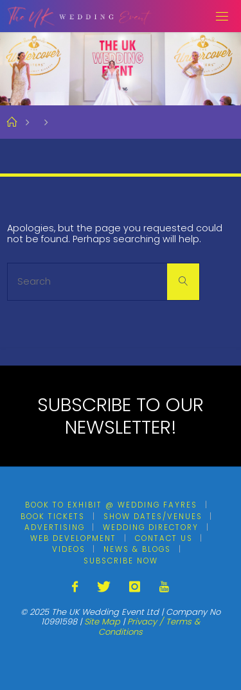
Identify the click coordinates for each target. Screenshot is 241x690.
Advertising (54, 527)
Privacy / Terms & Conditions (149, 626)
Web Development (73, 538)
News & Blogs (137, 549)
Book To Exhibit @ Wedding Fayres (111, 505)
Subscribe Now (121, 561)
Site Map (102, 621)
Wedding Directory (151, 527)
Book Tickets (53, 516)
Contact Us (164, 538)
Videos (68, 549)
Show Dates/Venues (152, 516)
